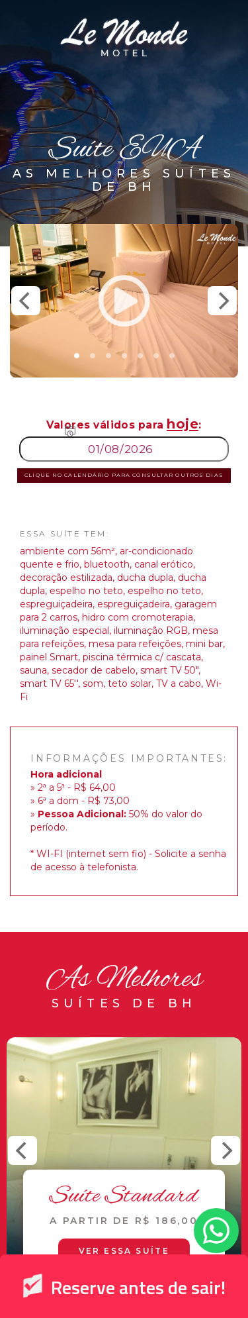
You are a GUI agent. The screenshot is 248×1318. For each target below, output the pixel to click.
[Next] (222, 300)
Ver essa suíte (124, 1251)
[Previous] (25, 300)
